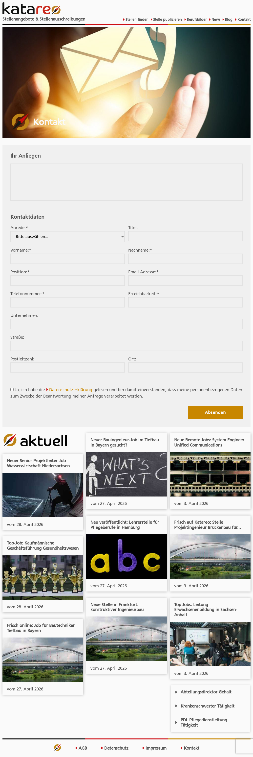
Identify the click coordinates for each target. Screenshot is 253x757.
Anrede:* (19, 227)
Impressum (154, 748)
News (215, 19)
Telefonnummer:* (27, 293)
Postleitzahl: (22, 358)
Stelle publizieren (167, 19)
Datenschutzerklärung (70, 389)
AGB (81, 748)
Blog (228, 19)
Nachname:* (140, 250)
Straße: (17, 337)
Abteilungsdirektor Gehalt (203, 691)
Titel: (133, 227)
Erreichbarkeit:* (143, 293)
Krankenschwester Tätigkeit (204, 706)
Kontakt (243, 19)
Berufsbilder (196, 19)
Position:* (19, 271)
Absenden (215, 412)
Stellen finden (136, 19)
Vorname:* (20, 250)
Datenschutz (114, 748)
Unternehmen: (24, 315)
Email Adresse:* (143, 271)
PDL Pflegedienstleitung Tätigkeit (201, 722)
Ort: (132, 358)
